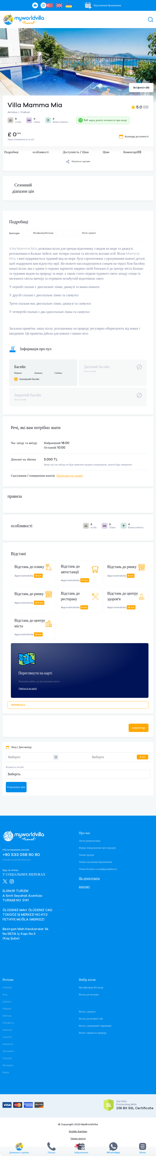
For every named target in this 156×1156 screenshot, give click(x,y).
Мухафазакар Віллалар (91, 987)
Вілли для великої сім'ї (91, 1018)
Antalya (7, 987)
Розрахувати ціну (16, 787)
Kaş (5, 994)
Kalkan (7, 1001)
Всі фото (141, 87)
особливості (41, 152)
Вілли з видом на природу (92, 1033)
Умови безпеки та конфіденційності (98, 869)
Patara (7, 1008)
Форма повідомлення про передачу (97, 848)
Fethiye (7, 1016)
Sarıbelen (8, 1051)
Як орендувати (89, 878)
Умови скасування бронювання (95, 862)
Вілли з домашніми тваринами (95, 1026)
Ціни (106, 152)
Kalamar (8, 1044)
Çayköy (7, 1058)
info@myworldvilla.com (17, 859)
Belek (6, 1072)
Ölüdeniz (8, 1023)
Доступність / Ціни (76, 152)
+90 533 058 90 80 (21, 855)
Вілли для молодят (89, 994)
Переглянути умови (69, 475)
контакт (84, 886)
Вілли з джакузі (87, 1011)
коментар (138, 727)
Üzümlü (7, 1037)
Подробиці (11, 152)
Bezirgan (8, 1065)
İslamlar (7, 1030)
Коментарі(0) (132, 152)
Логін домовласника (89, 841)
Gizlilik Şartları (78, 1131)
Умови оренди (86, 855)
